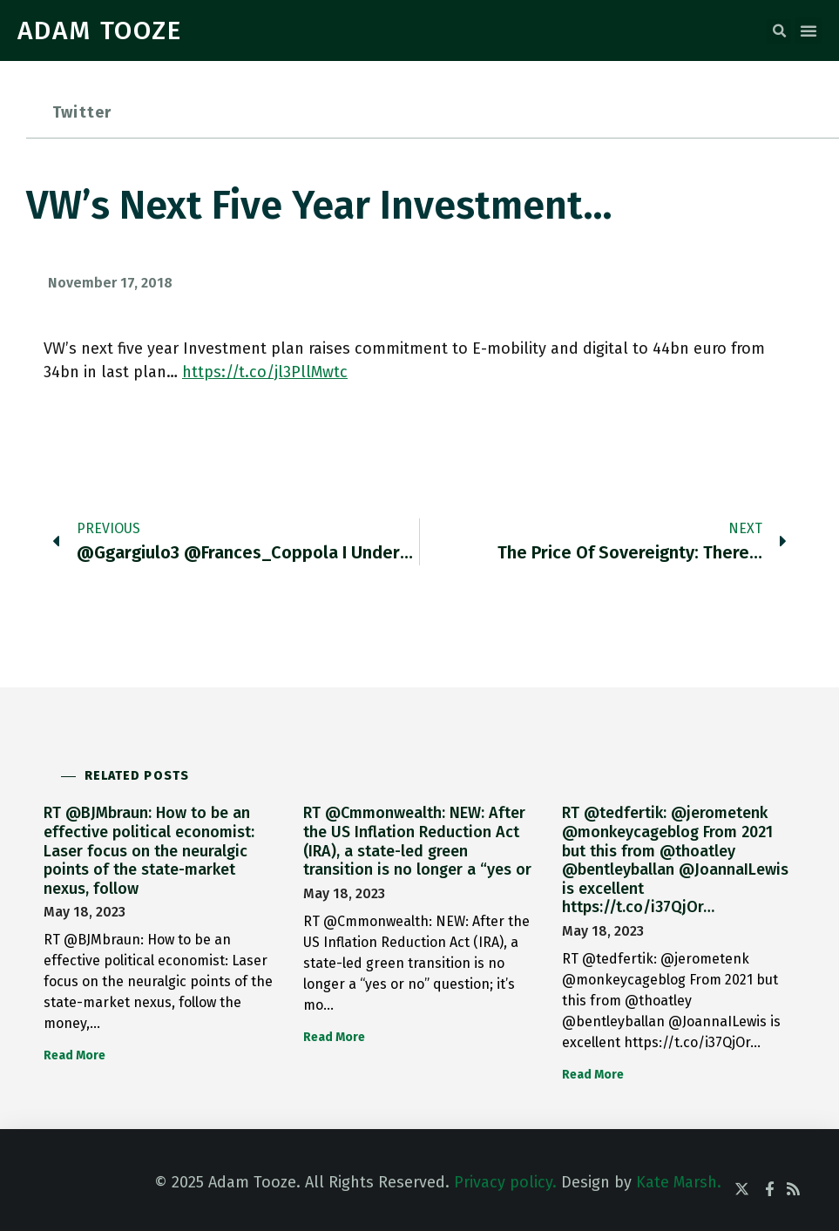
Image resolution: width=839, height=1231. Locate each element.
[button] (779, 31)
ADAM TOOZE (99, 30)
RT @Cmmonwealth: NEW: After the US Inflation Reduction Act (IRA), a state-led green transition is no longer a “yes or (417, 841)
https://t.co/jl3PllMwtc (265, 372)
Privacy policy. (505, 1182)
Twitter (82, 112)
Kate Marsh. (678, 1182)
